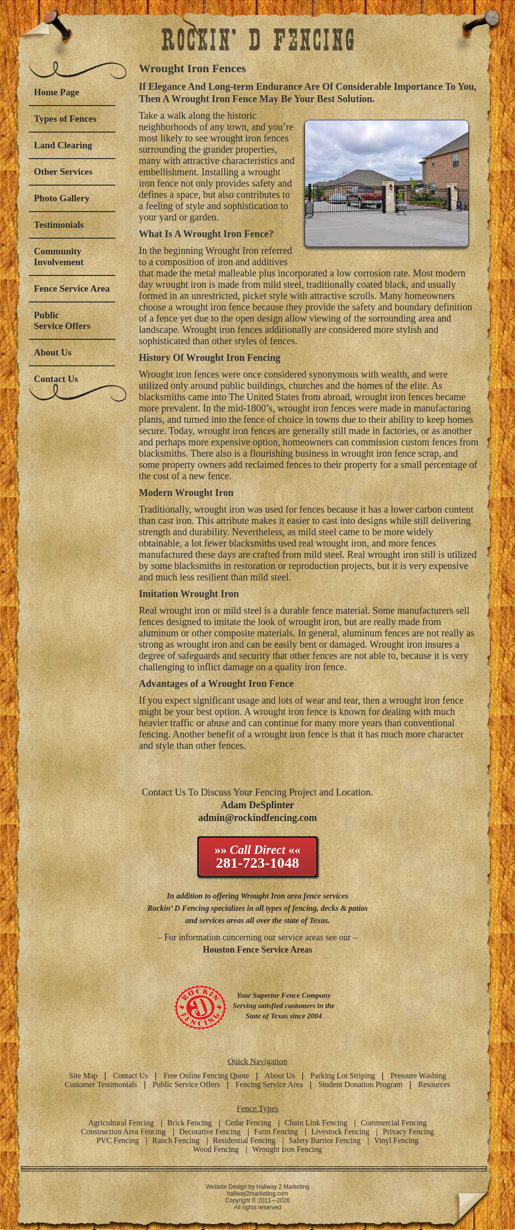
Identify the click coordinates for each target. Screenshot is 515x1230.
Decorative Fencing (210, 1131)
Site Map (83, 1075)
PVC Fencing (117, 1140)
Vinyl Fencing (396, 1140)
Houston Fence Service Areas (257, 950)
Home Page (56, 92)
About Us (53, 352)
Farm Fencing (276, 1131)
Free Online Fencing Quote (206, 1075)
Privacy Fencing (408, 1131)
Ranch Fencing (175, 1140)
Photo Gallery (61, 198)
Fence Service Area (72, 288)
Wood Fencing (215, 1149)
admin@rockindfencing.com (257, 817)
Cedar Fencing (248, 1123)
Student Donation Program (360, 1084)
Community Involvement (58, 256)
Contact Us (56, 379)
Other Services (63, 171)
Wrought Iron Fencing (287, 1149)
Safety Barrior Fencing (325, 1140)
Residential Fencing (244, 1140)
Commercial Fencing (393, 1123)
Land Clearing (63, 145)
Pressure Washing (418, 1075)
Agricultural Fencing (121, 1123)
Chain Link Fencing (315, 1123)
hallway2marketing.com (257, 1193)
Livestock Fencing (340, 1131)
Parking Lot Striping (342, 1075)
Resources (434, 1084)
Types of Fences (65, 118)
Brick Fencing (189, 1123)
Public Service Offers (62, 320)
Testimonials (59, 224)
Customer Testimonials (101, 1084)
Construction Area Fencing (123, 1131)
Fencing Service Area (269, 1084)
